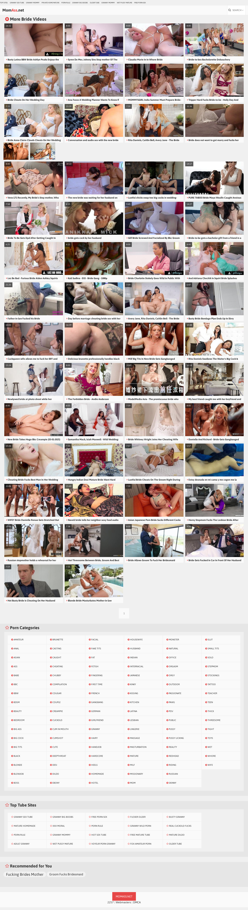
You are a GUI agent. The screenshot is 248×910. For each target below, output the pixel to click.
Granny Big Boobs (80, 3)
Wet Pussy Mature (124, 3)
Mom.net (21, 11)
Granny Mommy (32, 3)
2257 (110, 905)
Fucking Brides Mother (24, 877)
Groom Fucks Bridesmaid (66, 877)
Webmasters (123, 905)
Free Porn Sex (140, 3)
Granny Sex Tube (17, 3)
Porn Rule (65, 3)
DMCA (137, 905)
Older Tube (94, 3)
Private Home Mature (50, 3)
